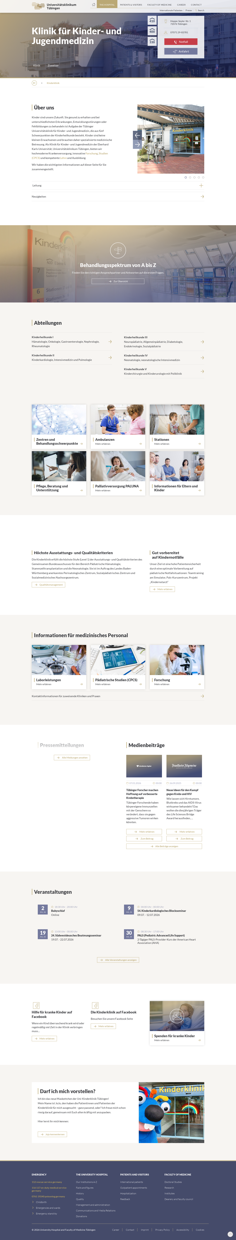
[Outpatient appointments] (133, 1187)
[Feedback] (125, 1198)
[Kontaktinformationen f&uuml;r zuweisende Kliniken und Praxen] (118, 695)
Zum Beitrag (146, 838)
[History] (80, 1193)
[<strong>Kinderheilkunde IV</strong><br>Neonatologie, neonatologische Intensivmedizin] (164, 357)
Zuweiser (53, 65)
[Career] (181, 4)
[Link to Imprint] (145, 1229)
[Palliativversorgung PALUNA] (119, 486)
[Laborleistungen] (60, 680)
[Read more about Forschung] (177, 684)
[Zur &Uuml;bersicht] (118, 281)
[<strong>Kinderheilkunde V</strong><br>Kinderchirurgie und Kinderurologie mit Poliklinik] (164, 371)
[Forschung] (178, 680)
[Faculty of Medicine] (159, 4)
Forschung (91, 153)
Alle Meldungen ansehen (75, 757)
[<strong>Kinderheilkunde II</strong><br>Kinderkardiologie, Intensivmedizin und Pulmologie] (72, 357)
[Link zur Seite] (60, 441)
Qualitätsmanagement (51, 584)
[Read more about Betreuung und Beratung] (59, 494)
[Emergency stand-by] (46, 1213)
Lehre (63, 157)
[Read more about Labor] (59, 684)
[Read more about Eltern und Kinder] (177, 494)
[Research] (169, 1187)
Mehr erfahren (146, 831)
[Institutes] (170, 1193)
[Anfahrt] (180, 51)
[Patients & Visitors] (131, 4)
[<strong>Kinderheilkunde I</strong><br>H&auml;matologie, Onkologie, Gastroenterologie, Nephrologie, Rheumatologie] (72, 341)
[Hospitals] (99, 82)
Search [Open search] (201, 10)
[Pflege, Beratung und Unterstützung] (60, 488)
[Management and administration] (93, 1204)
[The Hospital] (107, 4)
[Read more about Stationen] (177, 443)
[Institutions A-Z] (76, 82)
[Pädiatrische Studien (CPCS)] (119, 680)
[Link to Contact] (130, 1229)
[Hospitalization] (128, 1193)
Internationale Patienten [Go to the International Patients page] (171, 10)
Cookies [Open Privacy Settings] (200, 1229)
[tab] (186, 177)
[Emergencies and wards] (48, 1207)
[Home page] (93, 4)
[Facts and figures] (84, 1187)
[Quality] (80, 1198)
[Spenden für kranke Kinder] (178, 1036)
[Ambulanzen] (119, 439)
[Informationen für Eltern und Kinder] (178, 488)
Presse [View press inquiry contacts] (189, 10)
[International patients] (131, 1181)
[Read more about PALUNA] (118, 490)
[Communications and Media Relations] (95, 1210)
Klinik (36, 65)
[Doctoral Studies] (173, 1181)
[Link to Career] (115, 1229)
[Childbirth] (41, 1201)
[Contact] (196, 4)
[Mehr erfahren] (44, 1038)
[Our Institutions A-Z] (86, 1181)
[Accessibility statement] (182, 1229)
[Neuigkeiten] (118, 196)
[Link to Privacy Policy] (162, 1229)
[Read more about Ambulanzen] (118, 443)
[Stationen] (178, 439)
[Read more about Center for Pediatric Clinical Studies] (118, 684)
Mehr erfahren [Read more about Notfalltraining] (164, 588)
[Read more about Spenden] (177, 1040)
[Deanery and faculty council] (179, 1198)
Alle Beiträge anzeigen (166, 845)
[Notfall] (180, 41)
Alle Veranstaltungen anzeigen (121, 959)
